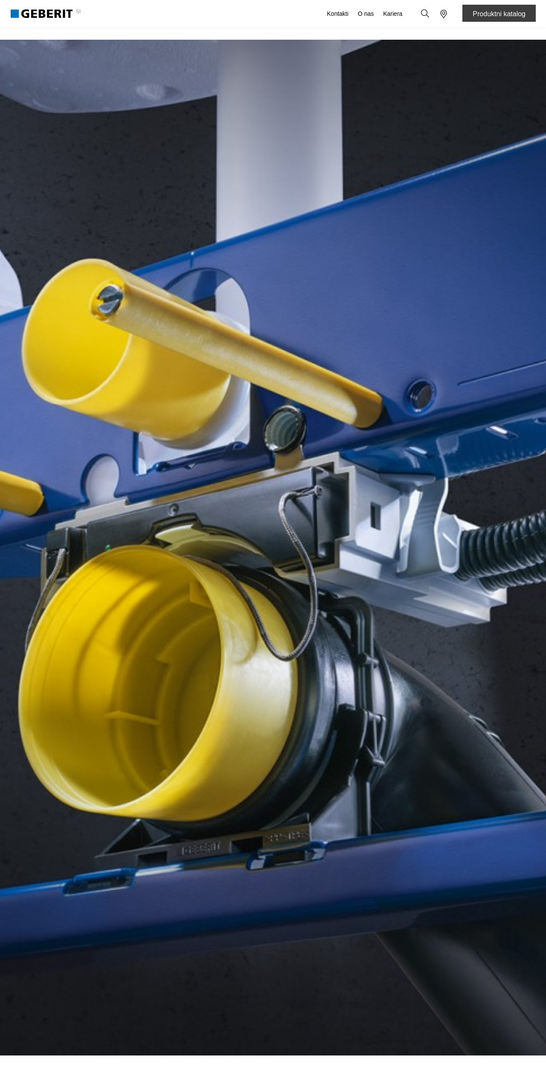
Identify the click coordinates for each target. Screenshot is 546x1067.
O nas (366, 13)
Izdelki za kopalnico (40, 39)
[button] (425, 13)
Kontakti (338, 13)
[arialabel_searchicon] (425, 13)
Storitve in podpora (246, 39)
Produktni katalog (499, 13)
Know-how (188, 39)
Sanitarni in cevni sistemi (120, 39)
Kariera (392, 13)
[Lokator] (443, 13)
